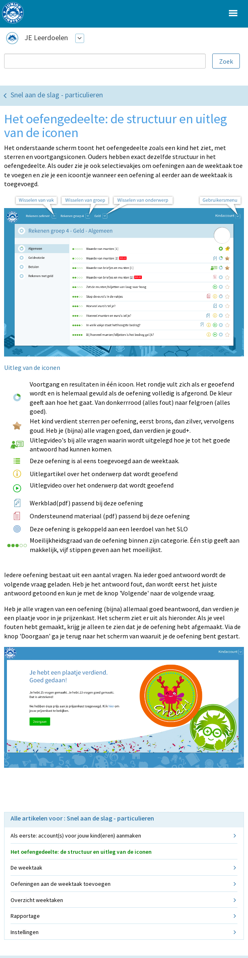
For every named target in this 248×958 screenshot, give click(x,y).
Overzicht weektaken (37, 900)
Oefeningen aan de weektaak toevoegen (61, 883)
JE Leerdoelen (46, 37)
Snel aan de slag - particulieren (57, 94)
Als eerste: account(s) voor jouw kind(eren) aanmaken (76, 835)
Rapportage (25, 915)
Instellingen (25, 932)
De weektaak (26, 867)
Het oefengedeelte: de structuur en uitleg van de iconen (81, 851)
